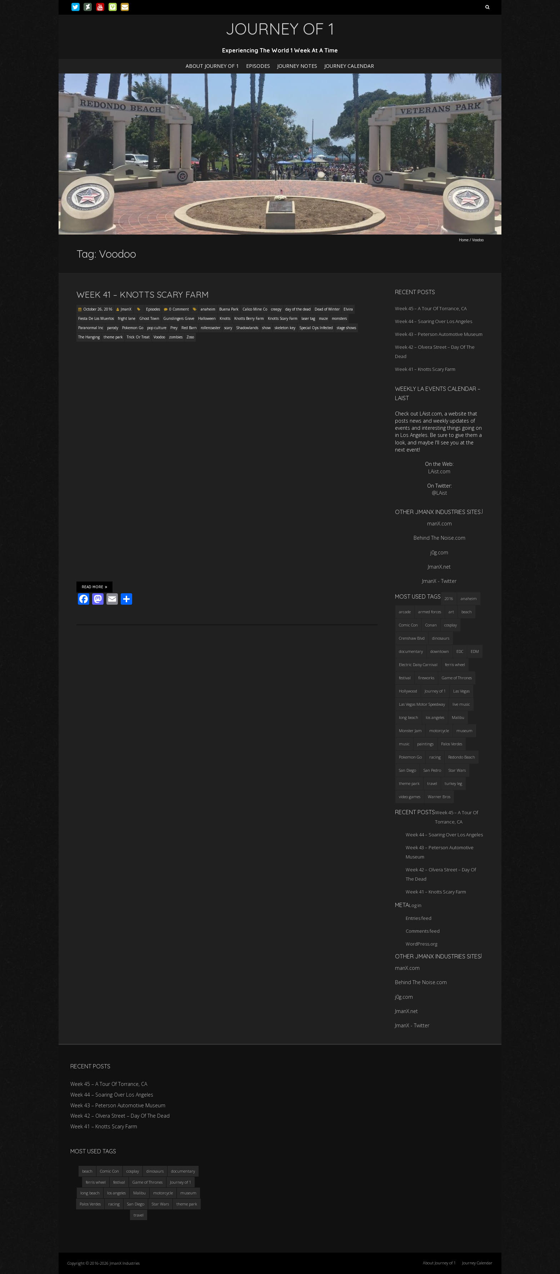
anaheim (208, 309)
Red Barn (189, 327)
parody (112, 327)
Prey (174, 327)
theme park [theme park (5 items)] (409, 783)
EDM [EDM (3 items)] (475, 651)
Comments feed (423, 931)
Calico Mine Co (254, 309)
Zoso (190, 336)
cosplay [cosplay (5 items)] (450, 625)
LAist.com (439, 471)
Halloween (207, 318)
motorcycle (163, 1192)
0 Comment (179, 309)
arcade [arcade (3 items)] (405, 611)
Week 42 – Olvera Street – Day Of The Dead (120, 1115)
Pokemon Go (132, 327)
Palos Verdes (90, 1204)
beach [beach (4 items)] (466, 611)
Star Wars (160, 1204)
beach (87, 1171)
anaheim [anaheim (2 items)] (469, 598)
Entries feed (418, 918)
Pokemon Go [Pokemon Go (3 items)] (410, 757)
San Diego (135, 1204)
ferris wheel (96, 1182)
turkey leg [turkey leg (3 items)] (453, 783)
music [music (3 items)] (404, 743)
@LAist (439, 492)
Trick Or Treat (138, 336)
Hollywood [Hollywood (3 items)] (408, 691)
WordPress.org (421, 944)
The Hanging (89, 336)
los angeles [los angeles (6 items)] (435, 717)
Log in (415, 905)
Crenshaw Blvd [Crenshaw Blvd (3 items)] (412, 638)
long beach (90, 1192)
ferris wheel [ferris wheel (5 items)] (455, 664)
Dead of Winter (327, 309)
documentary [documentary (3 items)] (411, 651)
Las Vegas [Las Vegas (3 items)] (461, 691)
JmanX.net (439, 566)
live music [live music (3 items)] (461, 704)
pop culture (156, 327)
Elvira (348, 309)
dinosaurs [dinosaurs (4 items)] (440, 638)
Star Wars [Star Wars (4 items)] (457, 770)
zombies (175, 336)
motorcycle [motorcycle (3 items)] (439, 730)
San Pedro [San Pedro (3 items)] (432, 770)
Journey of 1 (180, 1182)
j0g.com (439, 552)
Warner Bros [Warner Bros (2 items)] (439, 796)
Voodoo (159, 336)
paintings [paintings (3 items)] (425, 743)
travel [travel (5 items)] (432, 783)
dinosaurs (155, 1171)
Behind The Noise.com (439, 537)
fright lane (126, 318)
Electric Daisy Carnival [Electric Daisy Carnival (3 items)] (418, 664)
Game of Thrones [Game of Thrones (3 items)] (457, 677)
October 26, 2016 (97, 309)
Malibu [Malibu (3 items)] (458, 717)
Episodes (258, 65)
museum (188, 1192)
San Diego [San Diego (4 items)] (407, 770)
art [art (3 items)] (451, 611)
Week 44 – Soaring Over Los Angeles (433, 321)
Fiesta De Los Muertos (96, 318)
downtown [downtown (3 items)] (439, 651)
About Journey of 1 (212, 65)
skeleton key (285, 327)
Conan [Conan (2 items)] (431, 625)
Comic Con (109, 1171)
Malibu (139, 1192)
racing (114, 1204)
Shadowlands (247, 327)
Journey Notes (297, 65)
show (266, 327)
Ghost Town (149, 318)
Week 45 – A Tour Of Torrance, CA (431, 308)
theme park (113, 336)
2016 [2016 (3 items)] (449, 598)
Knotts (225, 318)
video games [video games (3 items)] (409, 796)
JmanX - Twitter (439, 581)
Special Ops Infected (316, 327)
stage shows (346, 327)
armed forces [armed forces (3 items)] (429, 611)
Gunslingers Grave (178, 318)
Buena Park (229, 309)
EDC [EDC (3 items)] (459, 651)
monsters (339, 318)
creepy (276, 309)
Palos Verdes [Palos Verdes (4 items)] (451, 743)
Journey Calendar (349, 65)
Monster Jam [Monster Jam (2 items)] (410, 730)
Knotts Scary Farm (283, 318)
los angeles (116, 1192)
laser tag (308, 318)
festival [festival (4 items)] (405, 677)
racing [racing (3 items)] (435, 757)
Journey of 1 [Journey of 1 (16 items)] (435, 691)
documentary (183, 1171)
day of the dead (298, 309)
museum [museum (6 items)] (464, 730)
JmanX (126, 309)
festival (119, 1182)
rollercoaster (210, 327)
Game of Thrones (147, 1182)
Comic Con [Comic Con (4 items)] (408, 625)
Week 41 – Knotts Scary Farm (142, 294)
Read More (94, 586)
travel (139, 1215)
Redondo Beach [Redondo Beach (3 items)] (461, 757)
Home (464, 239)
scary (228, 327)
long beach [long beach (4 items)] (408, 717)
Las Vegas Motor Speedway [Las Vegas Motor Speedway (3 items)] (422, 704)
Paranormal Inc (90, 327)
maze (323, 318)
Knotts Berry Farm (249, 318)
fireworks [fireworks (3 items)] (426, 677)
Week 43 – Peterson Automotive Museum (438, 334)
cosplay (132, 1171)
